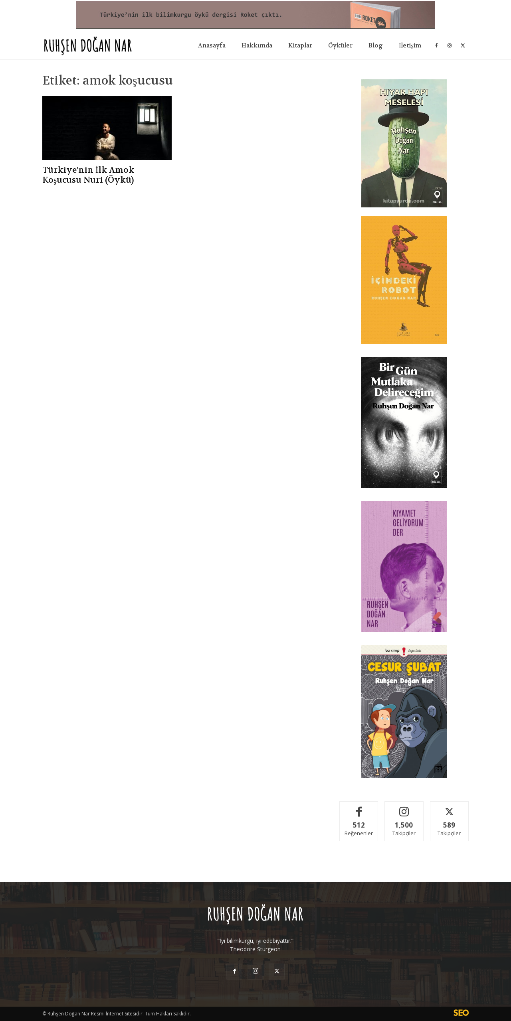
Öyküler (340, 45)
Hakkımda (257, 45)
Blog (375, 45)
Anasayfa (212, 45)
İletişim (410, 45)
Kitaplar (300, 45)
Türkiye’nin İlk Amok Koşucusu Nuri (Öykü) (88, 175)
